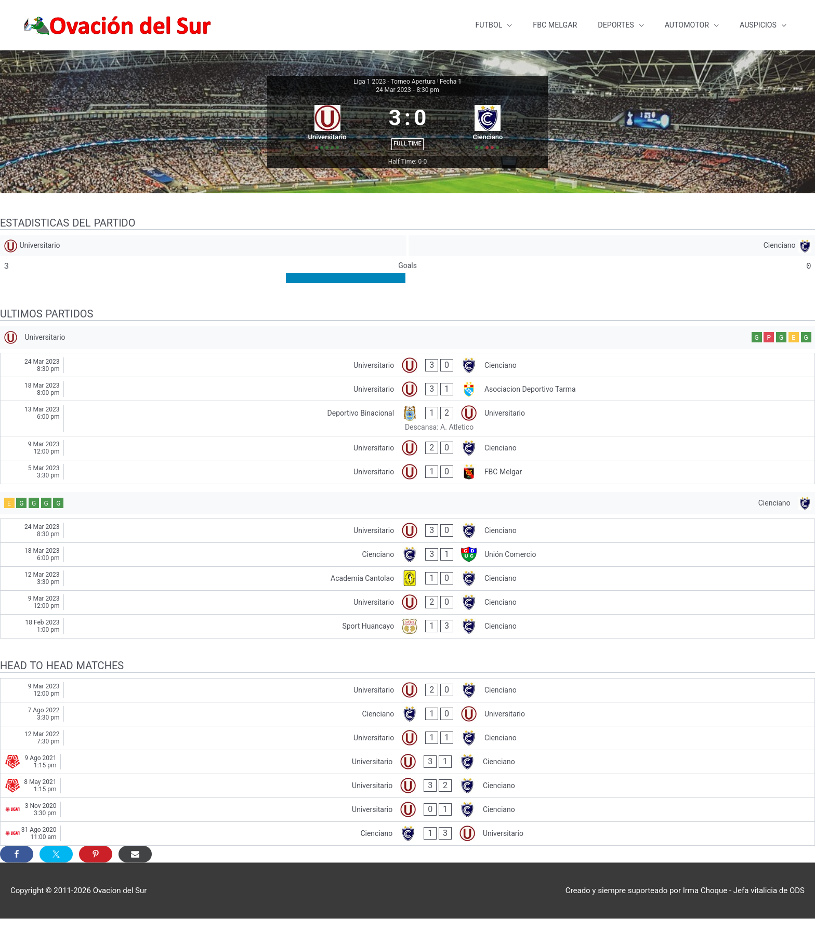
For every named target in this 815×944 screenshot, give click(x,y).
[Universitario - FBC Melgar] (407, 494)
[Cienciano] (612, 262)
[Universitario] (202, 262)
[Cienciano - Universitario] (407, 739)
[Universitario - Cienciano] (407, 387)
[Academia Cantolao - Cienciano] (407, 603)
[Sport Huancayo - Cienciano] (407, 651)
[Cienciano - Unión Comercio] (407, 579)
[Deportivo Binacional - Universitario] (407, 440)
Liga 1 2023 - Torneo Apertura (394, 73)
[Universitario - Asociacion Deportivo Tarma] (407, 411)
